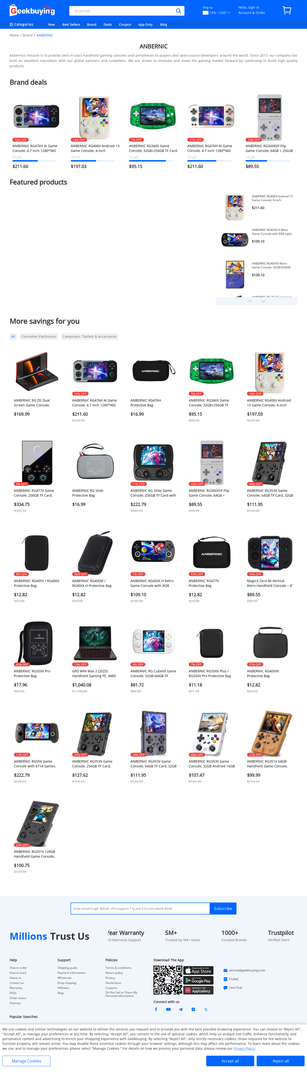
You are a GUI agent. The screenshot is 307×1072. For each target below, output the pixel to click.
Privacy (110, 978)
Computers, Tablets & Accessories (90, 336)
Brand (91, 24)
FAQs (13, 993)
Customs (111, 988)
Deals (108, 24)
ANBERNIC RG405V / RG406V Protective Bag (36, 583)
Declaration (113, 983)
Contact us (17, 983)
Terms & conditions (118, 968)
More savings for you (44, 321)
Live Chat (232, 987)
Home (14, 35)
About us (15, 978)
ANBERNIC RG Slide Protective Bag (87, 493)
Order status (18, 998)
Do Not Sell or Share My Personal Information (121, 994)
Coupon (125, 24)
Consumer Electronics (38, 336)
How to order (18, 968)
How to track (18, 973)
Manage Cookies (26, 1061)
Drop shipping (67, 983)
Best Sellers (71, 24)
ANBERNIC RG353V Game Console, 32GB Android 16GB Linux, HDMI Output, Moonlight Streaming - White (212, 764)
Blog (163, 24)
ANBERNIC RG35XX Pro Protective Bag (32, 673)
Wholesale (64, 978)
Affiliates (63, 988)
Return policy (114, 973)
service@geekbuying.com (244, 970)
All (13, 336)
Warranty (16, 988)
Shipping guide (67, 968)
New (51, 24)
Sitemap (15, 1003)
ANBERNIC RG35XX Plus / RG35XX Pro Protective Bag (210, 673)
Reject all (281, 1061)
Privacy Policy (244, 1048)
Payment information (72, 973)
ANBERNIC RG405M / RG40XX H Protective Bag (92, 583)
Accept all (230, 1061)
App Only (145, 24)
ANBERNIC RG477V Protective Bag (204, 583)
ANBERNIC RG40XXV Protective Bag (263, 673)
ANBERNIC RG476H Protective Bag (145, 402)
